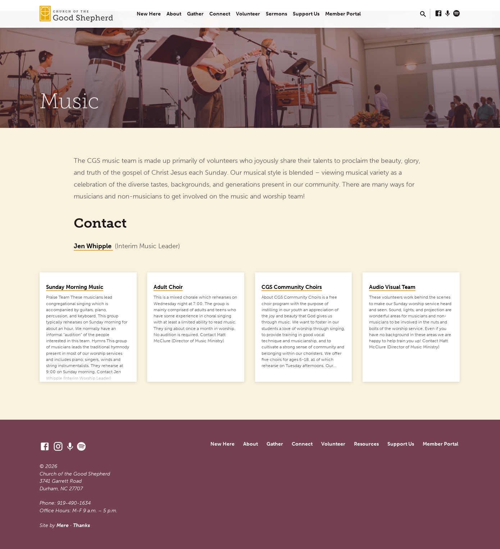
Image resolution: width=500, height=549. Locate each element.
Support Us (306, 14)
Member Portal (343, 14)
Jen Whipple (93, 246)
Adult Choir (168, 287)
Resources (366, 444)
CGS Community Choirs (292, 287)
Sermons (276, 14)
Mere (62, 525)
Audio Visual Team (392, 287)
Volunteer (248, 14)
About (174, 14)
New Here (149, 14)
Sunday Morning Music (74, 287)
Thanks (81, 525)
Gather (195, 14)
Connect (219, 14)
